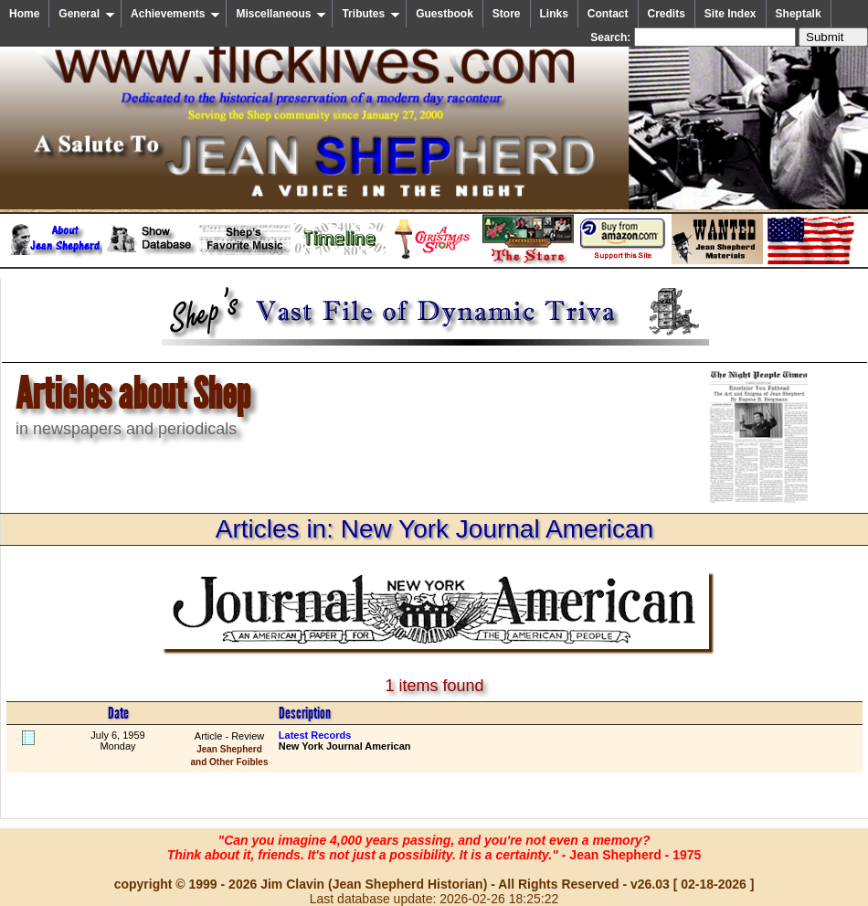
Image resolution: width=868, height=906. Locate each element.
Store (506, 13)
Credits (666, 13)
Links (554, 13)
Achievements (175, 13)
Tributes (371, 13)
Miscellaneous (281, 13)
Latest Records (315, 735)
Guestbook (444, 13)
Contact (608, 13)
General (86, 13)
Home (24, 13)
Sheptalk (798, 13)
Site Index (730, 13)
